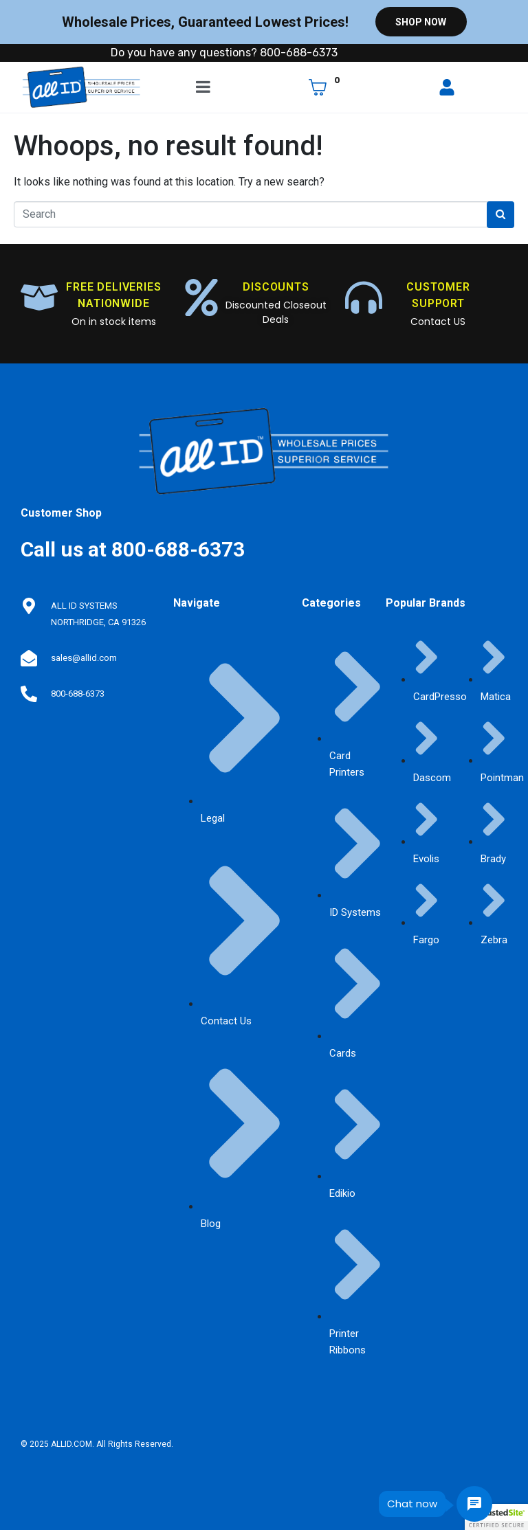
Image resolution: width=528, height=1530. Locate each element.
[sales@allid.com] (29, 658)
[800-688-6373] (29, 694)
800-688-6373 (77, 693)
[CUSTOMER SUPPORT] (363, 297)
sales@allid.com (84, 658)
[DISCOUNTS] (201, 297)
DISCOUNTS (276, 286)
